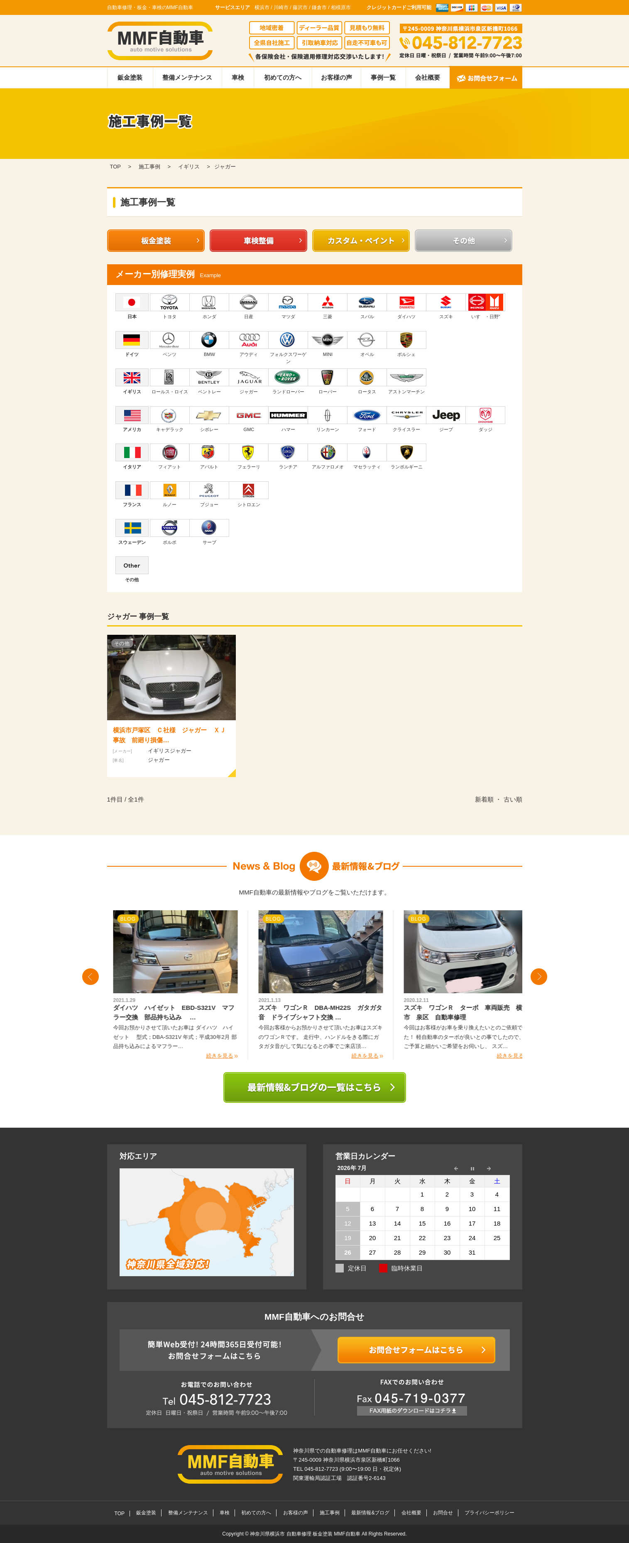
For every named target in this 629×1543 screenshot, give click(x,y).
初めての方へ (282, 77)
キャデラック (170, 419)
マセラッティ (367, 456)
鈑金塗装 (129, 77)
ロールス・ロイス (170, 381)
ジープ (446, 419)
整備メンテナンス (187, 77)
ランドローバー (288, 381)
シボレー (209, 419)
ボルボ (170, 532)
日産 (249, 306)
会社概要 (427, 77)
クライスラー (406, 419)
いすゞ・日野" (485, 306)
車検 (238, 77)
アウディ (249, 344)
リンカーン (328, 419)
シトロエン (249, 494)
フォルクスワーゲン (288, 347)
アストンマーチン (406, 381)
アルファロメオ (328, 456)
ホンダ (209, 306)
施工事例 (330, 1513)
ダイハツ (406, 306)
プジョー (209, 494)
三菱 (328, 306)
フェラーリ (249, 456)
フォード (367, 419)
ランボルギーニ (406, 456)
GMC (249, 419)
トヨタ (170, 306)
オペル (367, 344)
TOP (120, 1513)
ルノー (170, 494)
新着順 (484, 799)
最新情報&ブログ (370, 1513)
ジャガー (249, 381)
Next (539, 976)
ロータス (367, 381)
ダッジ (485, 419)
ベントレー (209, 381)
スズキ (446, 306)
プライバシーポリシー (489, 1513)
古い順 (513, 799)
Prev (90, 976)
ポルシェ (406, 344)
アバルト (209, 456)
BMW (209, 344)
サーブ (209, 532)
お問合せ (443, 1513)
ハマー (288, 419)
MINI (328, 344)
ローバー (328, 381)
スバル (367, 306)
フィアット (170, 456)
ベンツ (170, 344)
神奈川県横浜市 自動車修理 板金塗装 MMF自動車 (306, 1534)
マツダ (288, 306)
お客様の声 (336, 77)
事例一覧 (383, 77)
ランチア (288, 456)
